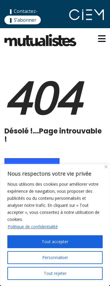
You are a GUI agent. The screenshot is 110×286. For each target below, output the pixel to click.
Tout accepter (55, 241)
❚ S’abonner (22, 20)
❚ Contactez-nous (23, 15)
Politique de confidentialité (33, 226)
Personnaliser (55, 257)
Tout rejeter (55, 273)
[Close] (106, 166)
